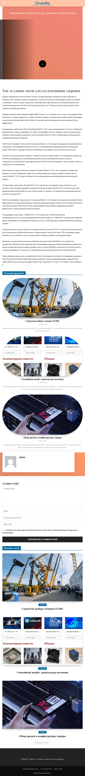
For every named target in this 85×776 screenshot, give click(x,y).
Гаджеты (42, 668)
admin (22, 457)
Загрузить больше (42, 743)
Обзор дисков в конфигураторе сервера (42, 437)
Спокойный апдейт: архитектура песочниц (42, 379)
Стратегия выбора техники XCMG (42, 321)
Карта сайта (58, 769)
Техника (42, 605)
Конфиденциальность (30, 769)
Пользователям (46, 769)
